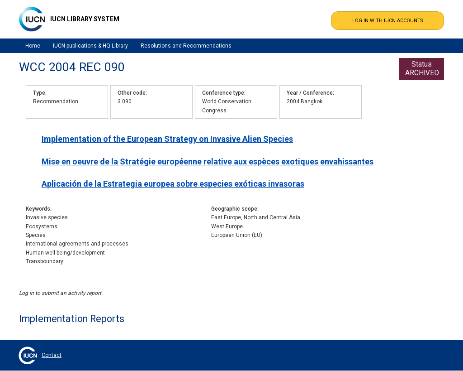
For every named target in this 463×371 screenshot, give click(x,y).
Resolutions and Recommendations (186, 46)
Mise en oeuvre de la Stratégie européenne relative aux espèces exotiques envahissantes (207, 161)
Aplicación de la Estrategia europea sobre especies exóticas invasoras (173, 183)
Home (32, 46)
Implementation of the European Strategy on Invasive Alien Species (167, 139)
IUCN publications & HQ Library (90, 46)
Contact (51, 355)
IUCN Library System (84, 19)
